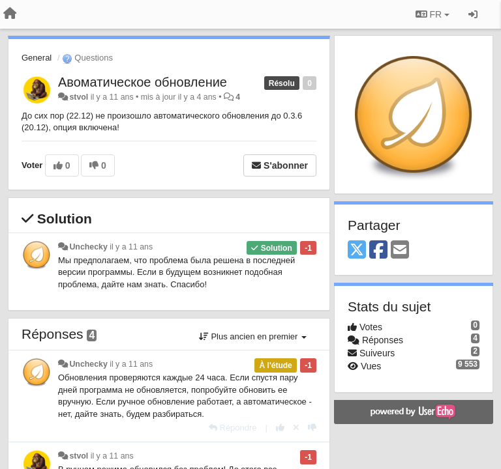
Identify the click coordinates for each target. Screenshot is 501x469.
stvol (78, 97)
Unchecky (88, 246)
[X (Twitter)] (357, 250)
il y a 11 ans (131, 246)
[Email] (400, 250)
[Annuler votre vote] (296, 428)
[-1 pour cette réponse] (312, 428)
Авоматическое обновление (142, 82)
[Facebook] (378, 250)
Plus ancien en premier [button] (253, 336)
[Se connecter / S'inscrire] (473, 14)
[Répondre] (233, 428)
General (37, 58)
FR (432, 14)
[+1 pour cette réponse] (280, 428)
